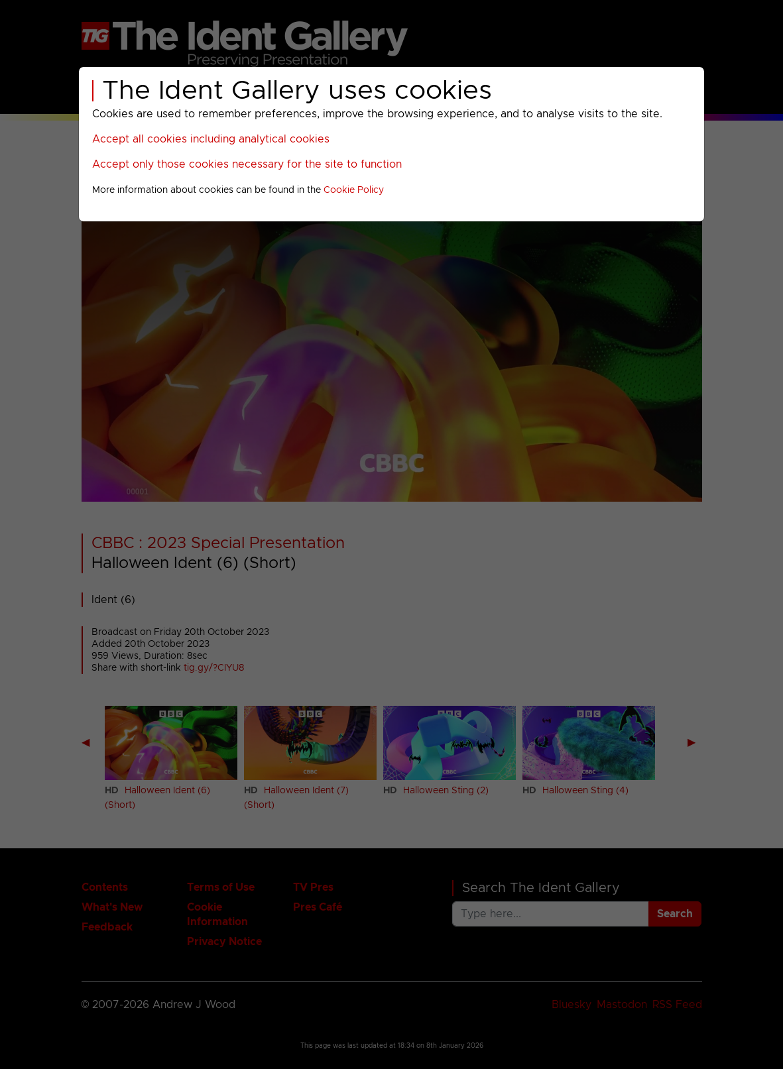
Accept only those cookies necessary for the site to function (247, 164)
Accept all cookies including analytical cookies (211, 139)
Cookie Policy (354, 190)
